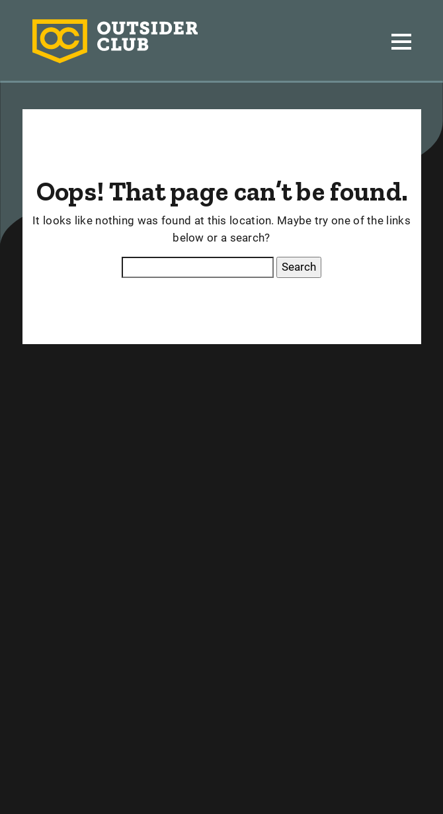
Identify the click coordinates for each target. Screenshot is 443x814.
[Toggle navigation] (401, 42)
